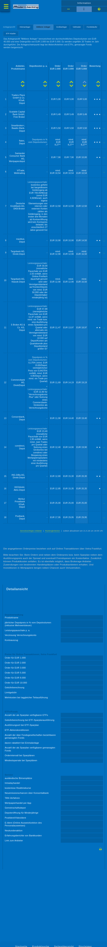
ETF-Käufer (11, 34)
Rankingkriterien (52, 531)
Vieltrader (77, 27)
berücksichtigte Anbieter (31, 531)
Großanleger (61, 27)
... (104, 99)
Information (84, 3)
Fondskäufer (92, 27)
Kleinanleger (25, 27)
